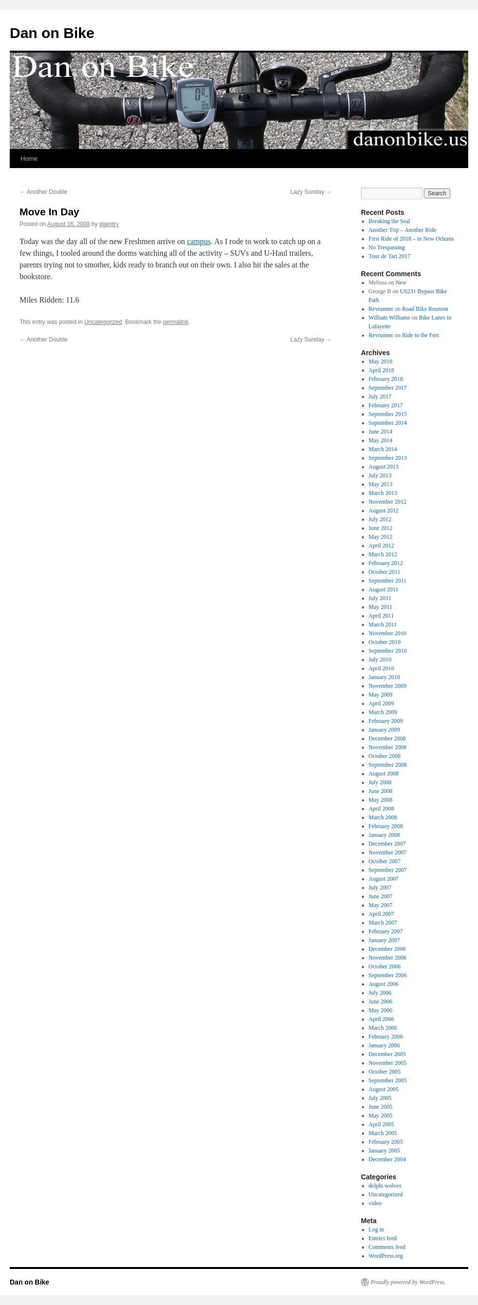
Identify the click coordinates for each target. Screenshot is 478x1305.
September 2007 (388, 870)
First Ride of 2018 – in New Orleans (411, 238)
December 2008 (387, 738)
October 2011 (384, 571)
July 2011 (380, 598)
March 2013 (383, 493)
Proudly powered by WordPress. (408, 1282)
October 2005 (385, 1071)
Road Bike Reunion (425, 308)
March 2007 (383, 922)
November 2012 (388, 501)
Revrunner (381, 308)
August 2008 (384, 773)
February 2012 (386, 563)
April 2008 (381, 808)
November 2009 (388, 685)
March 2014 (383, 449)
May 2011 (381, 607)
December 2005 (387, 1054)
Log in (376, 1229)
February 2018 (386, 379)
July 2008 (380, 782)
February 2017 (386, 405)
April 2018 (381, 370)
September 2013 (388, 457)
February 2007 (386, 931)
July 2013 (380, 475)
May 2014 (381, 440)
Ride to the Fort (420, 335)
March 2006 (383, 1027)
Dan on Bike (52, 33)
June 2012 (381, 528)
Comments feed (387, 1247)
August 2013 (384, 466)
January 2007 (384, 940)
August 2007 (384, 878)
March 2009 (383, 712)
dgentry (109, 224)
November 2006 (388, 957)
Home (29, 158)
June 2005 (381, 1106)
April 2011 (381, 615)
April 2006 (381, 1019)
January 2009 (384, 729)
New (401, 282)
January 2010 (384, 677)
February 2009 (386, 721)
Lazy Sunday (311, 192)
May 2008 (381, 799)
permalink (175, 322)
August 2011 (383, 589)
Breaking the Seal (389, 221)
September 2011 (388, 580)
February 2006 (386, 1036)
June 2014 (381, 431)
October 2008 (385, 756)
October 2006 (385, 966)
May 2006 (381, 1010)
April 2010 (381, 668)
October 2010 (385, 642)
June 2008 (381, 791)
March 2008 (383, 817)
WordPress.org (386, 1255)
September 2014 (388, 422)
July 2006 (380, 992)
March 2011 (383, 624)
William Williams (389, 317)
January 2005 (384, 1150)
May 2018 (381, 361)
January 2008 (384, 835)
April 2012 (381, 545)
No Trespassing (387, 247)
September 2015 (388, 414)
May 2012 (381, 536)
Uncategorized (103, 322)
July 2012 (380, 519)
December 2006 (387, 949)
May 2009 (381, 694)
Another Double (43, 192)
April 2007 (381, 913)
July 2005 (380, 1098)
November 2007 (388, 852)
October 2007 (385, 861)
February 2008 (386, 826)
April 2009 (381, 703)
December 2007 (387, 843)
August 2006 (384, 984)
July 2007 (380, 887)
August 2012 (384, 510)
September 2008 (388, 764)
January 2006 (384, 1045)
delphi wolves (385, 1185)
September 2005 (388, 1080)
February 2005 (386, 1141)
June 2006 (381, 1001)
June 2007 (381, 896)
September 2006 (388, 975)
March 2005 (383, 1133)
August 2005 (384, 1089)
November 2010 (388, 633)
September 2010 (388, 650)
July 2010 (380, 659)
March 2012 (383, 554)
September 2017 (388, 387)
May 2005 (381, 1115)
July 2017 (380, 396)
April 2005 (381, 1124)
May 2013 (381, 484)
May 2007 (381, 905)
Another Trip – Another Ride (403, 230)
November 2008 (388, 747)
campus (199, 241)
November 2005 (388, 1062)
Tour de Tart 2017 (390, 256)
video (375, 1203)
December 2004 (387, 1159)
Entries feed (383, 1238)
